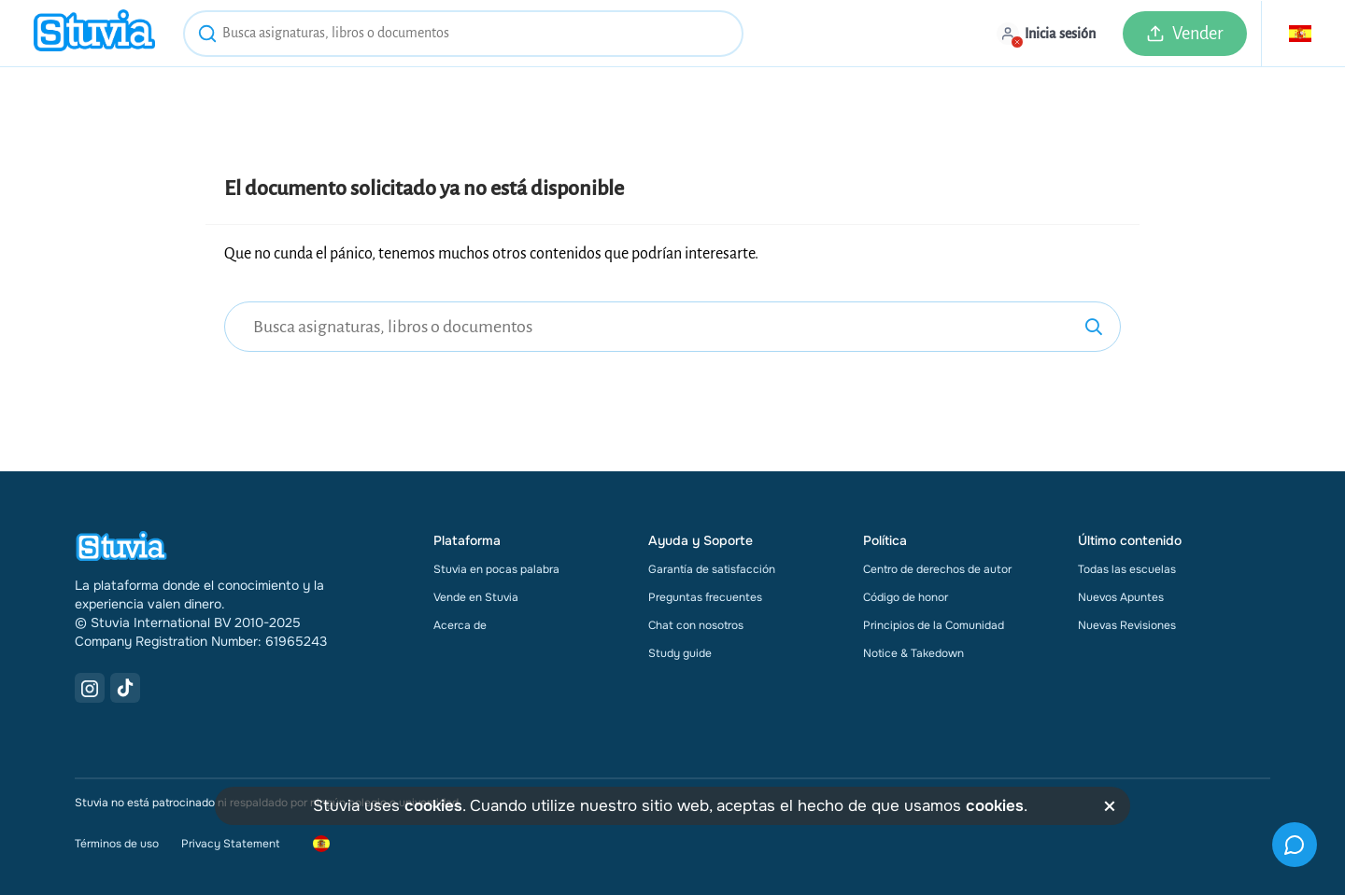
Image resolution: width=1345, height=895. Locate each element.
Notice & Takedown (913, 653)
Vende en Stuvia (475, 597)
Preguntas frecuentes (705, 597)
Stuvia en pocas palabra (496, 569)
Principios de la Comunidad (933, 625)
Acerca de (460, 625)
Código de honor (905, 597)
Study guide (680, 653)
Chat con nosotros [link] (695, 625)
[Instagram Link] (90, 688)
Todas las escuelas (1127, 569)
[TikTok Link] (125, 688)
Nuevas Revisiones (1127, 625)
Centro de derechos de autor (937, 569)
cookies (433, 806)
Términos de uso (117, 843)
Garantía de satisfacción (711, 569)
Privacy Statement (230, 843)
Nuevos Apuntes (1121, 597)
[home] (94, 33)
